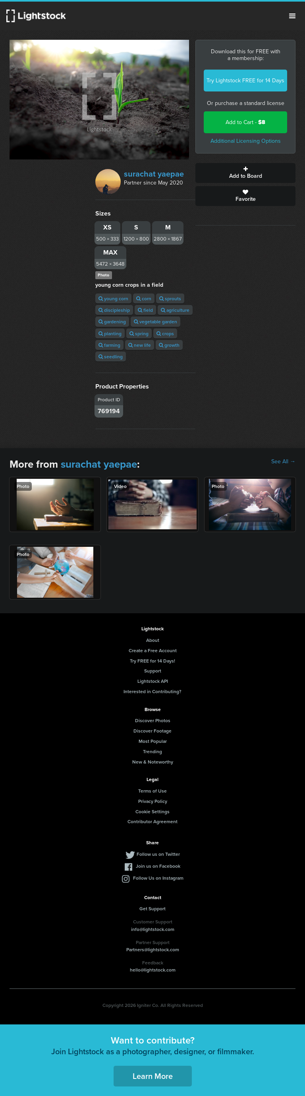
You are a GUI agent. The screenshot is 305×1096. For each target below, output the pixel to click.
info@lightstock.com (152, 929)
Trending (152, 751)
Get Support (152, 908)
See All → (283, 462)
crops (165, 333)
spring (139, 333)
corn (143, 298)
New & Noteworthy (152, 761)
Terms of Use (152, 790)
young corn (113, 298)
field (145, 310)
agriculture (175, 310)
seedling (110, 356)
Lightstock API (152, 681)
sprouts (170, 298)
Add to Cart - (245, 122)
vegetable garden (155, 321)
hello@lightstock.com (153, 969)
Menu (292, 16)
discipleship (114, 310)
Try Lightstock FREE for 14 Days (245, 80)
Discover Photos (152, 720)
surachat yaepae (154, 174)
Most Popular (153, 741)
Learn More (153, 1076)
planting (110, 333)
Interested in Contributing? (152, 691)
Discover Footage (152, 730)
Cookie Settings (152, 811)
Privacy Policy (152, 801)
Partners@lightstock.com (152, 949)
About (152, 640)
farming (109, 345)
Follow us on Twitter (158, 854)
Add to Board (245, 173)
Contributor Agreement (152, 821)
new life (139, 345)
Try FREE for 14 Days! (152, 660)
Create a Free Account (153, 650)
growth (169, 345)
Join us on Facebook (158, 866)
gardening (112, 321)
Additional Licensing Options (245, 141)
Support (152, 670)
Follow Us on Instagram (158, 877)
